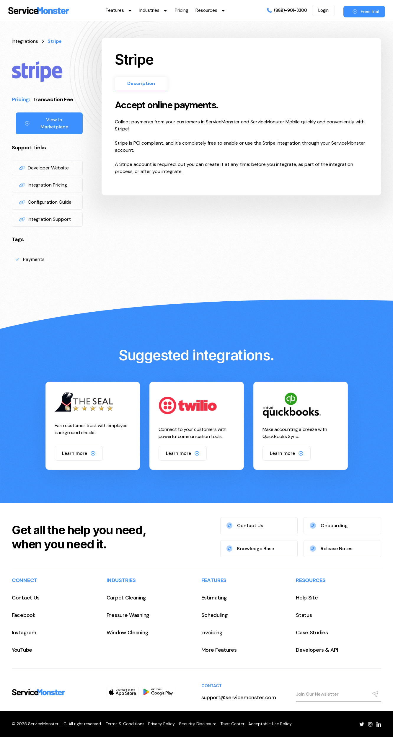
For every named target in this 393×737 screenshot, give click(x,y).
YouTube (22, 649)
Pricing (181, 10)
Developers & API (317, 649)
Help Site (307, 597)
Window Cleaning (128, 632)
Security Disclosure (197, 723)
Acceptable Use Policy (270, 723)
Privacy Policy (161, 723)
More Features (219, 649)
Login (323, 10)
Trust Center (232, 723)
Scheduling (214, 615)
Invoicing (212, 632)
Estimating (214, 597)
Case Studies (312, 632)
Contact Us (26, 597)
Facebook (23, 615)
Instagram (24, 632)
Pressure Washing (128, 615)
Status (304, 615)
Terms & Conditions (125, 723)
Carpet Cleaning (126, 597)
